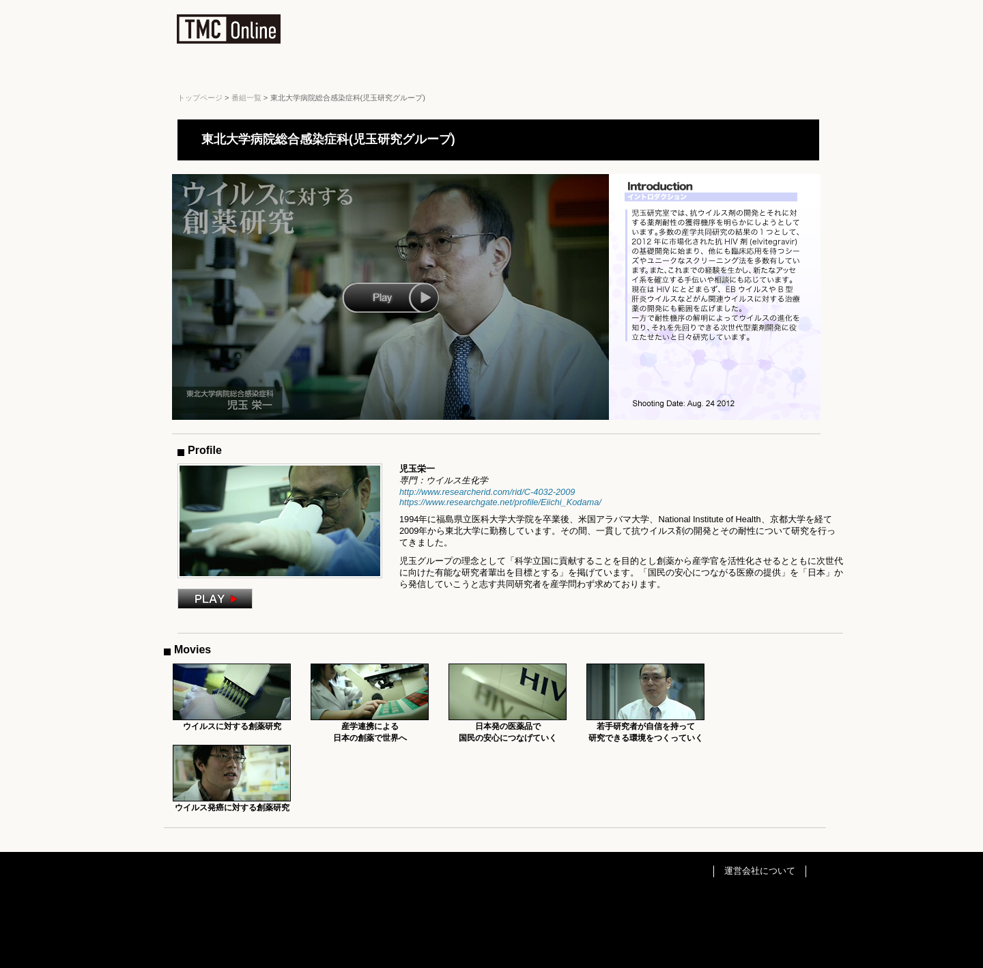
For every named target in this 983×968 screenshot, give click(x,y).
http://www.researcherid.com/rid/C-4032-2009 (487, 492)
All (210, 71)
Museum (618, 71)
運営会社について (759, 871)
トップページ (200, 98)
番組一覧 (246, 98)
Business (304, 71)
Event (521, 71)
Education (417, 71)
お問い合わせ (766, 10)
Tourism (721, 71)
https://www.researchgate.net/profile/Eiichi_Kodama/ (500, 502)
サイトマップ (705, 10)
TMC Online (229, 32)
